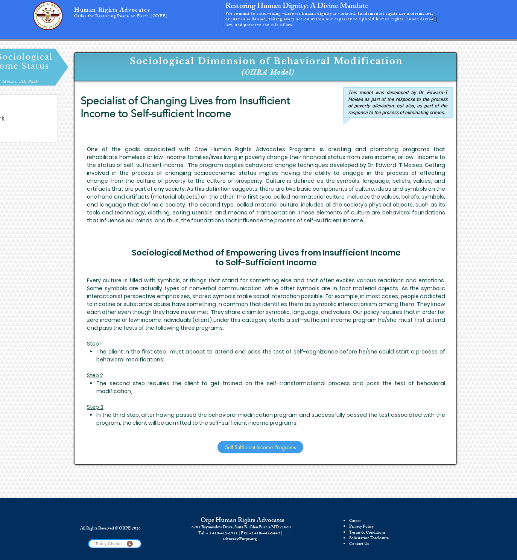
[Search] (435, 20)
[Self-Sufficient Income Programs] (260, 447)
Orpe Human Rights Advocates (242, 520)
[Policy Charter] (114, 543)
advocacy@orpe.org (240, 539)
